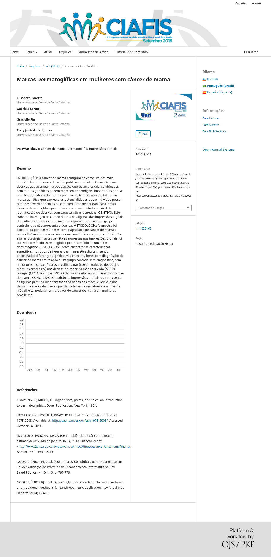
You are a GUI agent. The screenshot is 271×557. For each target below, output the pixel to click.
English (212, 79)
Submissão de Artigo (93, 52)
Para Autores (211, 125)
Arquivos (65, 52)
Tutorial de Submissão (131, 52)
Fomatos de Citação (151, 208)
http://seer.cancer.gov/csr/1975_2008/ (80, 420)
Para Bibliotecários (214, 131)
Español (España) (219, 92)
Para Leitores (211, 118)
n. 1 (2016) (52, 66)
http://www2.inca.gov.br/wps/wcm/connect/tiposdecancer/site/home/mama (74, 446)
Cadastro (241, 3)
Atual (48, 52)
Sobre (30, 52)
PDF (144, 134)
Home (14, 52)
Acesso (256, 3)
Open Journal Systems (219, 149)
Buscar (251, 52)
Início (20, 66)
